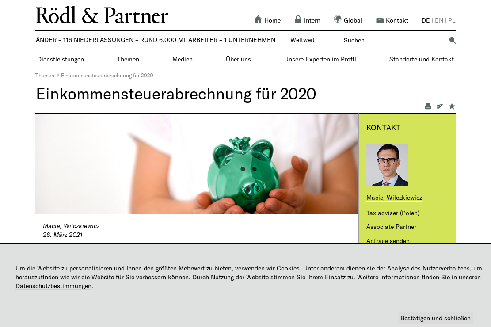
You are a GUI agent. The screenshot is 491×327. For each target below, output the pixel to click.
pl (452, 20)
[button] (452, 40)
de (426, 20)
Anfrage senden (388, 240)
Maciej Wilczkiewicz (394, 197)
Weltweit (302, 39)
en (439, 20)
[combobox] (393, 40)
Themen (44, 75)
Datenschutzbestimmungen (53, 285)
